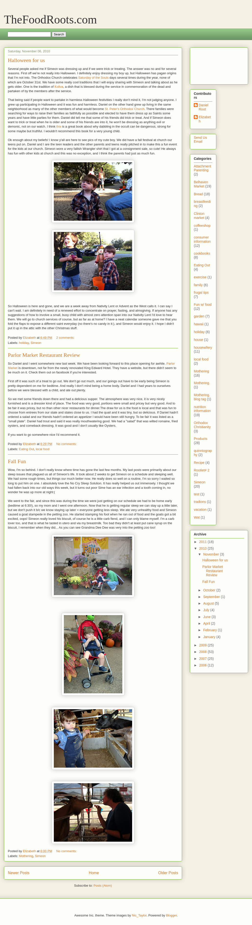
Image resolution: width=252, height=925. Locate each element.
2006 (203, 665)
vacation (200, 509)
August (209, 603)
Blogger (171, 915)
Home (94, 873)
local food (42, 449)
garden (199, 316)
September (212, 597)
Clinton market (199, 216)
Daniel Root (203, 107)
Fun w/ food (203, 304)
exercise (200, 277)
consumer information (202, 239)
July (206, 610)
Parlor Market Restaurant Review (44, 355)
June (207, 617)
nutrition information (202, 409)
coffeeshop (202, 226)
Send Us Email (200, 140)
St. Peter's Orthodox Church (124, 109)
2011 (203, 542)
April (207, 623)
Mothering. (202, 383)
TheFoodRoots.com (50, 19)
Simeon (36, 343)
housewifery (203, 347)
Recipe (199, 463)
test (196, 494)
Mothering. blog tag (202, 397)
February (210, 630)
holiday (24, 343)
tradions (200, 502)
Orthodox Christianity (202, 425)
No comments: (67, 444)
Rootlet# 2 (201, 470)
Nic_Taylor (139, 915)
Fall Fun (17, 461)
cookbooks (202, 253)
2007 (203, 659)
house (198, 340)
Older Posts (168, 873)
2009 (203, 645)
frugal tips (201, 292)
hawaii (199, 324)
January (209, 637)
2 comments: (65, 337)
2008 (203, 652)
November (211, 554)
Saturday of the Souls (93, 77)
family (198, 285)
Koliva (59, 86)
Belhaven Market (201, 184)
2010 (203, 548)
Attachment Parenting (202, 168)
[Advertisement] (209, 64)
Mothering (26, 856)
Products (200, 439)
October (209, 590)
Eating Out (26, 449)
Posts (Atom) (102, 885)
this (58, 126)
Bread (198, 194)
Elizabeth (205, 119)
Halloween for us (26, 60)
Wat (197, 517)
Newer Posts (18, 873)
